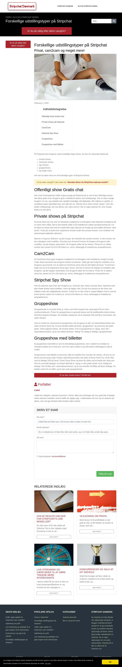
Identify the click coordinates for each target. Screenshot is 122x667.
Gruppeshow (47, 139)
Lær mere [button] (48, 663)
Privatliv (74, 657)
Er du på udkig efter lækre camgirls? (47, 31)
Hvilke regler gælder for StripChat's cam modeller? (51, 519)
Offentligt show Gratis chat (53, 116)
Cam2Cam (46, 128)
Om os (47, 657)
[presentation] (55, 464)
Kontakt (19, 657)
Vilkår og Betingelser (102, 657)
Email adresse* (43, 427)
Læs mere (53, 537)
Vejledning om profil (93, 516)
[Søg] (113, 21)
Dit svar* (40, 438)
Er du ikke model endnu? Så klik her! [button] (75, 375)
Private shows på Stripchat (53, 122)
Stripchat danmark (65, 6)
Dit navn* (40, 417)
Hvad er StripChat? (41, 617)
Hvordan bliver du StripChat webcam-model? (87, 182)
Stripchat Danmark (22, 6)
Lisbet (37, 390)
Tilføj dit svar (105, 474)
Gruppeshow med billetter (52, 144)
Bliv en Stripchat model (88, 6)
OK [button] (110, 662)
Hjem (8, 17)
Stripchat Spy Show (50, 133)
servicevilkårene (59, 456)
